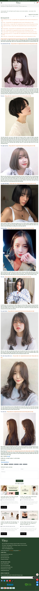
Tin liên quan (19, 483)
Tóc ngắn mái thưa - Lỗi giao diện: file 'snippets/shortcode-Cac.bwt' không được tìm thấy (20, 24)
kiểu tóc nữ (6, 464)
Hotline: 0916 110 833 (5, 563)
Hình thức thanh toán (5, 557)
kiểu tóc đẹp (11, 464)
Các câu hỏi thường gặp (5, 565)
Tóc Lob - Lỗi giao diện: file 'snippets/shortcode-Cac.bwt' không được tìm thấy (17, 30)
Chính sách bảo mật (5, 555)
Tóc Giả (8, 456)
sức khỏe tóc (16, 464)
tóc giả (21, 464)
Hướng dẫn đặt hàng (5, 570)
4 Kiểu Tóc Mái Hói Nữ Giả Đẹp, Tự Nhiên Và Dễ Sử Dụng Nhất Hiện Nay (10, 523)
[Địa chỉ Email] (19, 577)
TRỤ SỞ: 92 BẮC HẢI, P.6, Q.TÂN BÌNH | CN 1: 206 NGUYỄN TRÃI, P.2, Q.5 (19, 0)
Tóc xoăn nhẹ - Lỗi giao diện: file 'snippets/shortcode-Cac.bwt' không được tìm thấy (19, 36)
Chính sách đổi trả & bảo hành (6, 554)
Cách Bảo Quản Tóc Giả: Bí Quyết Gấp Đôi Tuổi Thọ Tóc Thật (9, 497)
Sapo (20, 550)
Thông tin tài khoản (4, 559)
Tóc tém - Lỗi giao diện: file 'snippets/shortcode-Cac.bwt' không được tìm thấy (17, 22)
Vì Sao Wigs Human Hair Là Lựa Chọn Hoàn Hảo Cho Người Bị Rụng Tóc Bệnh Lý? (28, 523)
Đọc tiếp (4, 507)
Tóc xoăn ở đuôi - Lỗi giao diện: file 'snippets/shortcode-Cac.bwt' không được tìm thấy (19, 31)
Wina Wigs (11, 550)
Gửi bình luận (19, 480)
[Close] (38, 0)
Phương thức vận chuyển (6, 568)
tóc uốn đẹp (25, 464)
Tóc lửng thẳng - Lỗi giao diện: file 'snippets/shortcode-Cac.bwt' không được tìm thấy (19, 28)
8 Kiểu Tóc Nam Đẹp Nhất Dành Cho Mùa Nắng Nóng (28, 497)
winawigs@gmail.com (9, 548)
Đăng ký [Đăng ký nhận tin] (35, 577)
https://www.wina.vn (5, 462)
